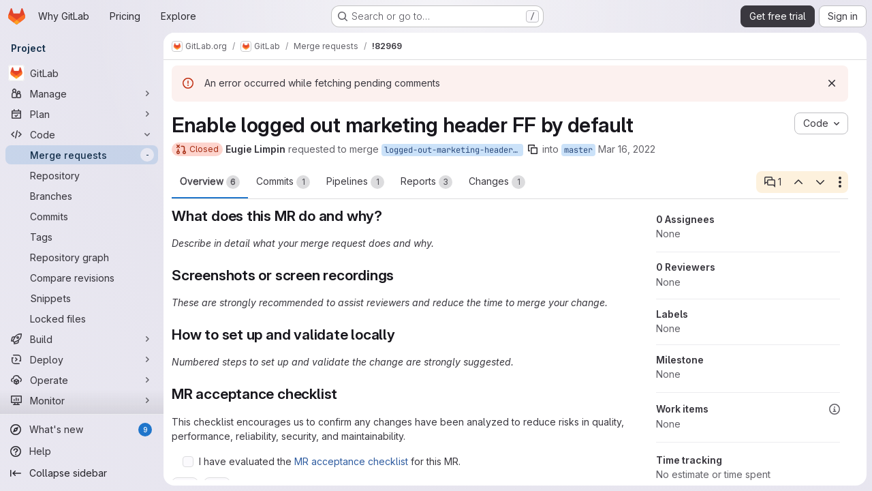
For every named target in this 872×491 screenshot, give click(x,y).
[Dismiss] (832, 83)
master (578, 150)
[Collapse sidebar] (81, 473)
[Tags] (81, 236)
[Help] (81, 451)
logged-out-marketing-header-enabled (453, 150)
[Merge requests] (81, 154)
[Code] (81, 134)
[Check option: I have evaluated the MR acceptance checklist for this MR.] (188, 461)
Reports (426, 182)
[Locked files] (81, 318)
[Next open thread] (820, 182)
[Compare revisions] (81, 277)
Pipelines (355, 182)
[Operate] (81, 379)
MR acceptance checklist (351, 461)
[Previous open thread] (798, 182)
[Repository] (81, 175)
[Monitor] (81, 400)
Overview (210, 182)
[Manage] (81, 93)
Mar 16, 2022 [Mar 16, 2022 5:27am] (626, 149)
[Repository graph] (81, 257)
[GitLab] (81, 73)
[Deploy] (81, 359)
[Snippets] (81, 298)
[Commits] (81, 216)
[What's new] (81, 429)
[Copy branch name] (533, 149)
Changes (497, 182)
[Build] (81, 338)
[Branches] (81, 195)
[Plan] (81, 113)
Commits (283, 182)
